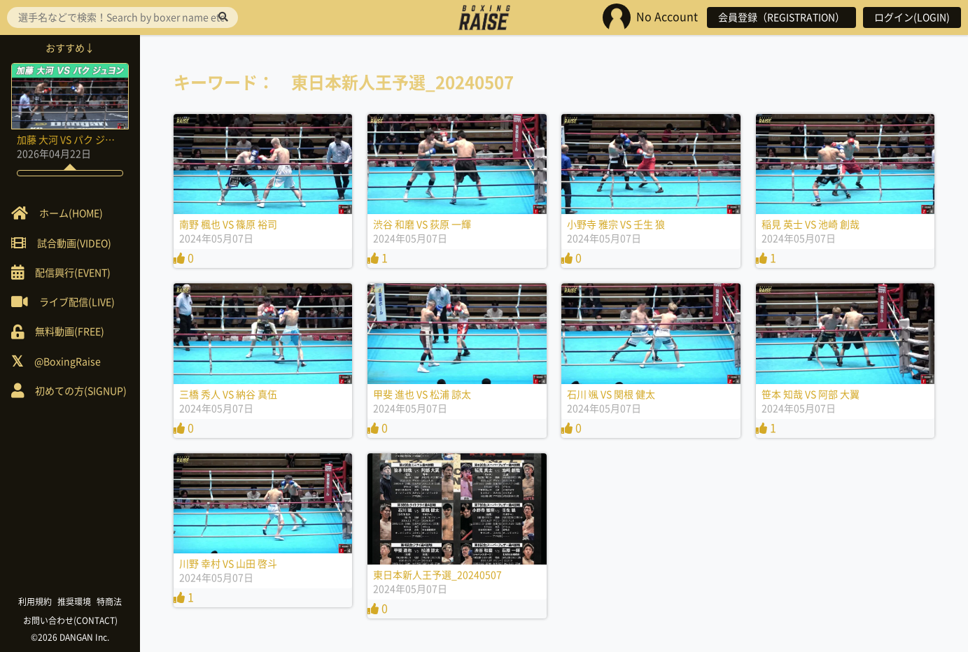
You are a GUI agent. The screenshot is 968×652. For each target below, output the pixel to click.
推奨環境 (74, 601)
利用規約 (35, 601)
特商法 (109, 601)
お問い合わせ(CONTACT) (70, 620)
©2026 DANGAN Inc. (70, 637)
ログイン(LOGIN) (912, 17)
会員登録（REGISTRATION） (781, 17)
